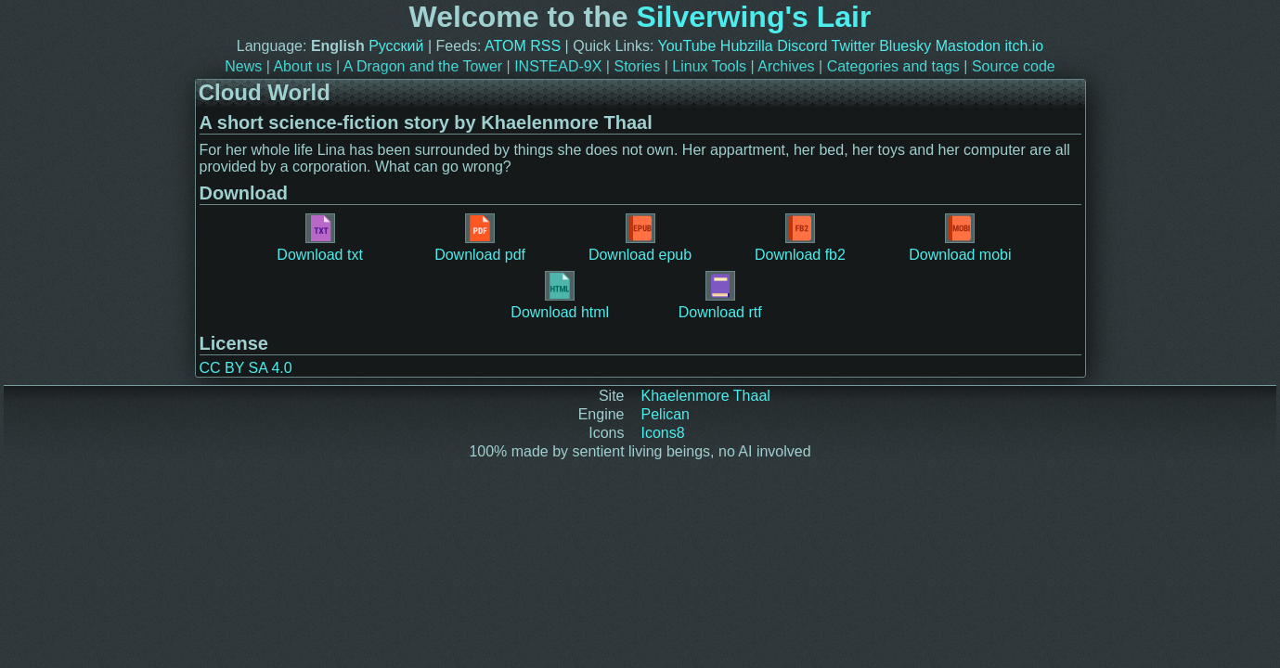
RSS (545, 46)
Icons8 (663, 433)
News (243, 66)
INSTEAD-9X (557, 66)
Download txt (320, 238)
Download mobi (960, 238)
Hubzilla (746, 46)
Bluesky (905, 46)
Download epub (640, 238)
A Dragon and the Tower (422, 66)
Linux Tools (709, 66)
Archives (785, 66)
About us (302, 66)
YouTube (687, 46)
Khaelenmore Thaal (705, 396)
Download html (560, 295)
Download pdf (479, 238)
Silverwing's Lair (753, 16)
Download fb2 (800, 238)
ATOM (505, 46)
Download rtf (720, 295)
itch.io (1023, 46)
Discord (802, 46)
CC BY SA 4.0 (246, 368)
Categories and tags (893, 66)
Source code (1013, 66)
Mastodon (968, 46)
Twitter (853, 46)
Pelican (665, 414)
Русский (395, 46)
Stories (637, 66)
